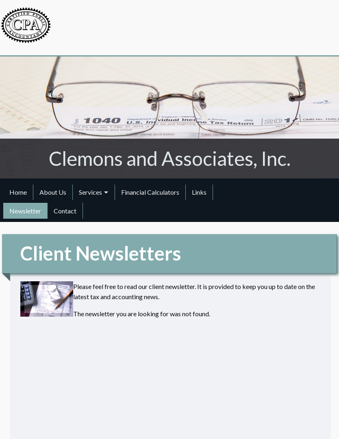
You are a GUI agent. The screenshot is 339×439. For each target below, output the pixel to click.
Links (199, 192)
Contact (65, 211)
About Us (52, 192)
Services (90, 192)
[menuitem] (18, 192)
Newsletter (25, 211)
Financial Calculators (150, 192)
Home (18, 192)
